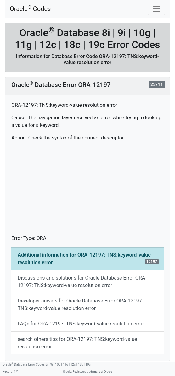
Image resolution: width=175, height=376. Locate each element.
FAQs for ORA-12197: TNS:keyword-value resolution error (81, 324)
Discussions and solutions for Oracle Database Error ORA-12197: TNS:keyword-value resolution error (82, 281)
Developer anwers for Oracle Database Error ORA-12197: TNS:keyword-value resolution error (80, 304)
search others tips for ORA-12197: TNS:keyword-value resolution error (77, 343)
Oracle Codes (30, 8)
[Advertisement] (87, 191)
